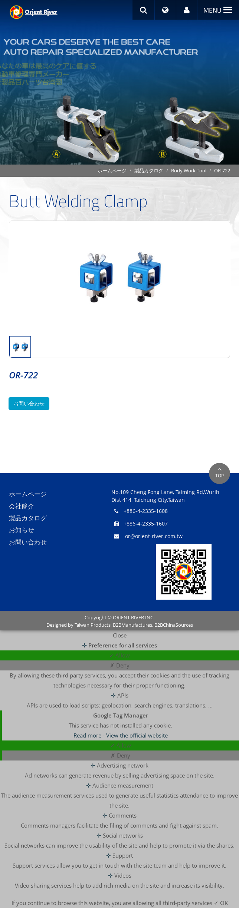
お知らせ (21, 530)
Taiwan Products (93, 625)
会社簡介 (21, 506)
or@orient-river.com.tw (154, 536)
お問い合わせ (29, 403)
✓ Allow (119, 655)
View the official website (137, 735)
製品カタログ (148, 170)
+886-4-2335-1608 (146, 510)
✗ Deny (120, 665)
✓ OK (221, 903)
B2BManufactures (132, 625)
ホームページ (112, 170)
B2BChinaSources (173, 625)
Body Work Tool (188, 170)
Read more (88, 735)
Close (120, 635)
